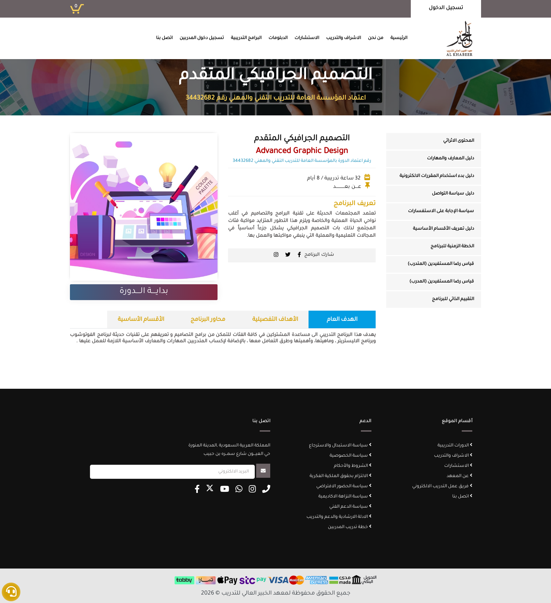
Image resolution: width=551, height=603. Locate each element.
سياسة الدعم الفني (350, 506)
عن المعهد (459, 476)
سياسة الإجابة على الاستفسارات (441, 211)
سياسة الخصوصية (350, 455)
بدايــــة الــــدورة (143, 291)
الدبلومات (277, 38)
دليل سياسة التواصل (453, 193)
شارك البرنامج (319, 255)
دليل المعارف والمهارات (450, 158)
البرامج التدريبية (246, 38)
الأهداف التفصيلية (275, 320)
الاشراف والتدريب (343, 38)
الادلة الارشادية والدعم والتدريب (338, 517)
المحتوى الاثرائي (458, 141)
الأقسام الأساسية (141, 320)
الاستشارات (306, 38)
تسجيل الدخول (446, 8)
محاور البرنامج (207, 320)
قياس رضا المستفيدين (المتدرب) (441, 264)
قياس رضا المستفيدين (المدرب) (441, 281)
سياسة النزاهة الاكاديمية (344, 496)
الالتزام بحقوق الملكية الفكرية (340, 476)
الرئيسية (398, 38)
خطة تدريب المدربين (349, 527)
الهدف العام (342, 320)
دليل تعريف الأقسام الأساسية (443, 229)
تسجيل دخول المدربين (202, 38)
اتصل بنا (164, 38)
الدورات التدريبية (454, 445)
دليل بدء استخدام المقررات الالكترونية (437, 176)
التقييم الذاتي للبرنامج (453, 299)
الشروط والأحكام (352, 466)
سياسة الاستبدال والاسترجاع (340, 445)
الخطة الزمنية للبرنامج (452, 246)
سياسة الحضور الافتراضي (343, 486)
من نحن (375, 38)
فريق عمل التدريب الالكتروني (442, 486)
